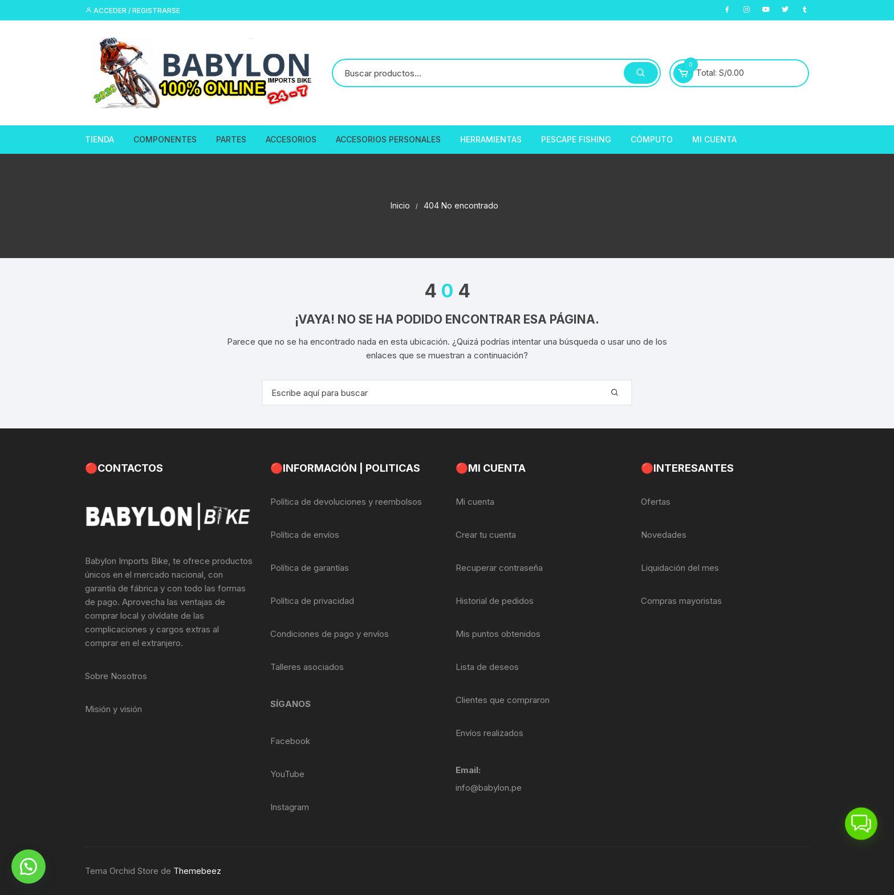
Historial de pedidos (495, 600)
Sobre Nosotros (116, 676)
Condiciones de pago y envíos (329, 633)
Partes (231, 139)
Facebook (290, 740)
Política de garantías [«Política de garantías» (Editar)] (309, 567)
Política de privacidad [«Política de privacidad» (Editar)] (312, 600)
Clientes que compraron (503, 699)
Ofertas (655, 501)
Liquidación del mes (680, 567)
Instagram (289, 807)
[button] (28, 866)
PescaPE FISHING (576, 139)
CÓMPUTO (652, 139)
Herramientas (491, 139)
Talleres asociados (307, 666)
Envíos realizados (489, 733)
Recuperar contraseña (499, 567)
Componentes (165, 139)
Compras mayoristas (681, 600)
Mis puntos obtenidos (498, 633)
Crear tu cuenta (486, 534)
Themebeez (197, 870)
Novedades (663, 534)
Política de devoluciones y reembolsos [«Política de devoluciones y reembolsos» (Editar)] (346, 501)
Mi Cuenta (714, 139)
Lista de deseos (487, 666)
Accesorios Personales (388, 139)
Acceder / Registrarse (132, 10)
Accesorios (291, 139)
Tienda (99, 139)
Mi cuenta (475, 501)
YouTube (287, 774)
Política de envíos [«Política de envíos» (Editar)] (304, 534)
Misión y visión (113, 709)
